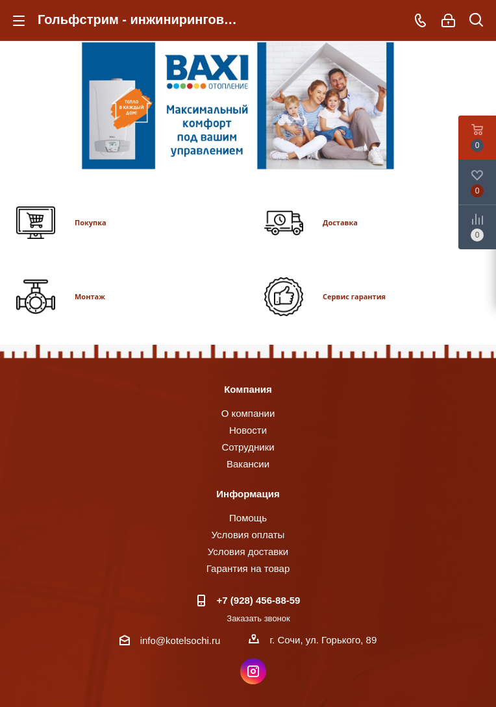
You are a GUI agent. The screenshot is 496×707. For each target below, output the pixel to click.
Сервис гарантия (354, 296)
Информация (247, 493)
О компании (248, 413)
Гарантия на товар (248, 568)
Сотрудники (247, 447)
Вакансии (248, 463)
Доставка (340, 222)
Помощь (248, 517)
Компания (248, 389)
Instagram (253, 671)
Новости (248, 430)
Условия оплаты (248, 534)
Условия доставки (248, 551)
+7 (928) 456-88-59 (259, 600)
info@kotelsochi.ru (180, 640)
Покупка (90, 222)
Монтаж (90, 296)
